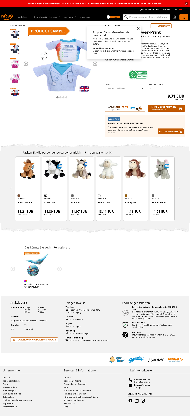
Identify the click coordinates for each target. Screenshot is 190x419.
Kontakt (166, 9)
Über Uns (7, 380)
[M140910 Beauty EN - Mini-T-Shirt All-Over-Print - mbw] (15, 81)
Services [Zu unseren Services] (71, 17)
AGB (66, 390)
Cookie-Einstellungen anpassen (17, 402)
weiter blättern (95, 66)
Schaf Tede (104, 205)
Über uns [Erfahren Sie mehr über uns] (88, 17)
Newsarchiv (69, 406)
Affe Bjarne (131, 205)
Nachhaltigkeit (9, 393)
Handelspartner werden (75, 396)
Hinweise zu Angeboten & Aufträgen (81, 399)
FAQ (66, 409)
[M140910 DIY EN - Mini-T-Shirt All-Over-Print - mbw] (15, 95)
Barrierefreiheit (10, 409)
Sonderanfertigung (72, 383)
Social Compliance (11, 383)
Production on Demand (75, 386)
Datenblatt (161, 28)
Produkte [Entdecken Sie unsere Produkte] (23, 17)
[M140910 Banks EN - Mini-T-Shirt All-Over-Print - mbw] (15, 51)
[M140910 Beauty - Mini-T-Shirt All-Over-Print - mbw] (15, 66)
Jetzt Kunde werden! (150, 9)
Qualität (67, 380)
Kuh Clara (49, 205)
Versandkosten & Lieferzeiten (77, 393)
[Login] (173, 17)
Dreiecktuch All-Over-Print (36, 287)
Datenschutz (8, 399)
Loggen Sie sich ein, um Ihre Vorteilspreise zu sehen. (111, 52)
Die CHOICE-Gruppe (12, 396)
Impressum (8, 406)
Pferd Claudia (24, 205)
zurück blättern (26, 66)
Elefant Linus (159, 205)
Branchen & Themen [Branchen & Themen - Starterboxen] (47, 17)
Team (5, 386)
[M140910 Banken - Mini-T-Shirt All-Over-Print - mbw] (15, 36)
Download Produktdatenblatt (34, 342)
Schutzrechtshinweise (74, 402)
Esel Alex (76, 205)
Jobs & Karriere (10, 390)
